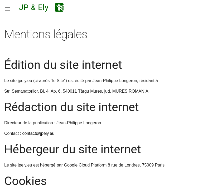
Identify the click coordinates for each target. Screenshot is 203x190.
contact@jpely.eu (38, 133)
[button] (7, 7)
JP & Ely (34, 7)
